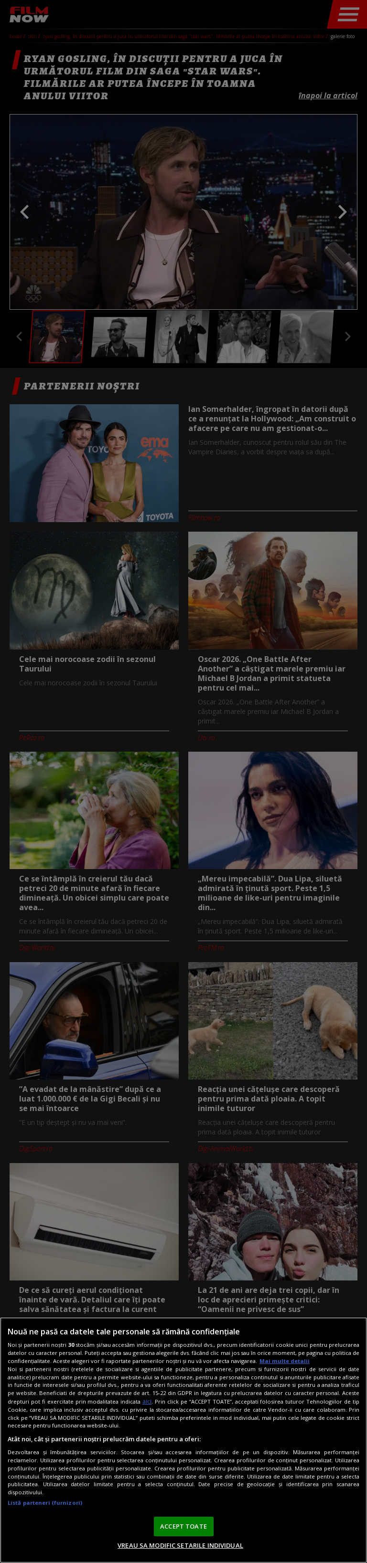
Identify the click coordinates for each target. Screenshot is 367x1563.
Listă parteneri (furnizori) (45, 1502)
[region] (183, 1440)
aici (146, 1401)
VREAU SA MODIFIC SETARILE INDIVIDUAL (180, 1545)
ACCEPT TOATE (183, 1526)
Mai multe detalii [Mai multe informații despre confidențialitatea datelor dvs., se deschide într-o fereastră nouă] (284, 1360)
